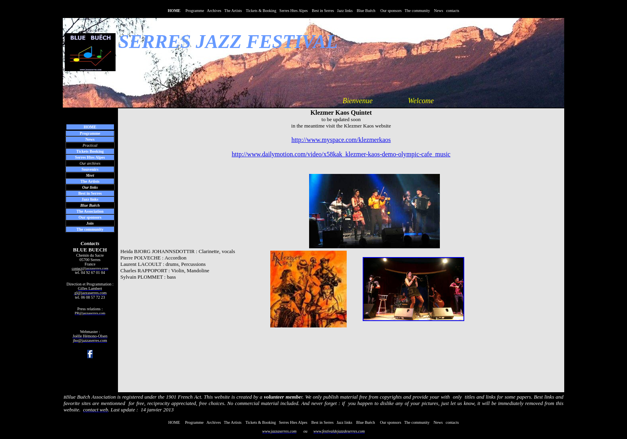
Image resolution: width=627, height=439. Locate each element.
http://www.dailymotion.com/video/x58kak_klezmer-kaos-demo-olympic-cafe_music (341, 154)
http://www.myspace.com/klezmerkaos (341, 139)
